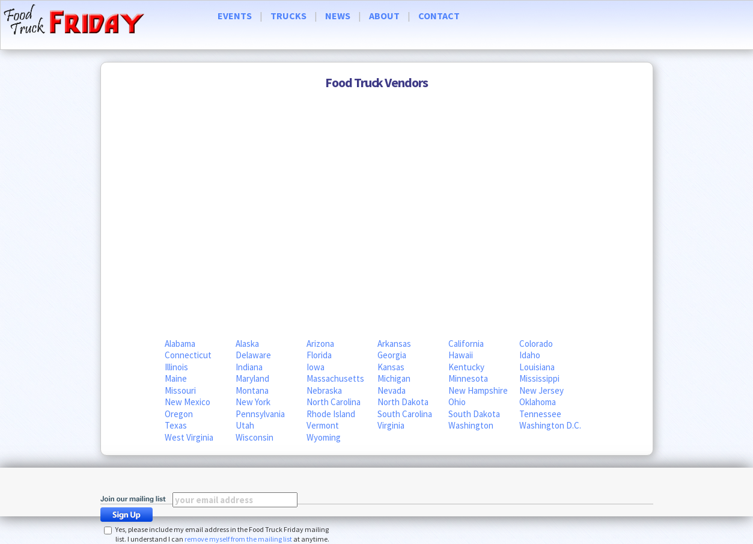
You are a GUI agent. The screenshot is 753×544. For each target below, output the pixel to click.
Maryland (252, 378)
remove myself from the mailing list (238, 538)
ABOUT (384, 16)
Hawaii (460, 355)
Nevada (391, 390)
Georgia (391, 355)
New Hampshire (478, 390)
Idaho (529, 355)
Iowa (315, 367)
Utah (245, 425)
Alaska (247, 343)
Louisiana (537, 367)
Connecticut (188, 355)
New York (253, 402)
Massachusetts (335, 378)
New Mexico (187, 402)
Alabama (180, 343)
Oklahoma (537, 402)
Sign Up (129, 514)
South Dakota (474, 414)
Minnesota (468, 378)
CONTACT (439, 16)
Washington (470, 425)
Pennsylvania (260, 414)
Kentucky (466, 367)
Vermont (322, 425)
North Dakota (402, 402)
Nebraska (324, 390)
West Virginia (189, 437)
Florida (319, 355)
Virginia (390, 425)
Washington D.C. (550, 425)
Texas (176, 425)
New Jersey (541, 390)
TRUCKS (288, 16)
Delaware (253, 355)
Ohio (457, 402)
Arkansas (394, 343)
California (466, 343)
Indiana (249, 367)
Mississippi (539, 378)
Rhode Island (330, 414)
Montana (252, 390)
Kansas (390, 367)
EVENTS (235, 16)
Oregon (179, 414)
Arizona (320, 343)
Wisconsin (254, 437)
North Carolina (333, 402)
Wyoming (323, 437)
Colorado (536, 343)
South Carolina (404, 414)
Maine (176, 378)
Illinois (176, 367)
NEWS (337, 16)
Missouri (180, 390)
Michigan (393, 378)
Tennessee (540, 414)
